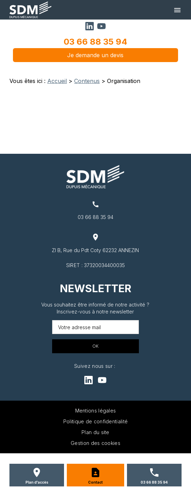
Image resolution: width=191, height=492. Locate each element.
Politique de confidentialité (95, 421)
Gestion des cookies (95, 443)
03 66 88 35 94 (95, 42)
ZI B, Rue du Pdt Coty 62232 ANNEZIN (95, 250)
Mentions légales (95, 411)
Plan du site (95, 432)
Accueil (57, 80)
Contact (95, 482)
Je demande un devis (95, 55)
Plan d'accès (37, 482)
